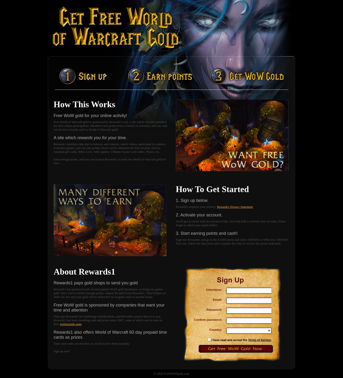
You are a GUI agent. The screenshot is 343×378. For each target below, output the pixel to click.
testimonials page (71, 324)
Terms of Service (259, 340)
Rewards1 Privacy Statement (235, 207)
